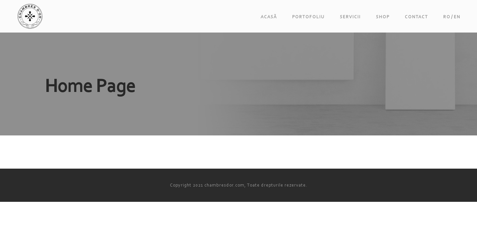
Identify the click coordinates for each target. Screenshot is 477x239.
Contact (416, 16)
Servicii (350, 16)
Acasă (269, 16)
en (457, 16)
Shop (383, 16)
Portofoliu (308, 16)
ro (446, 16)
